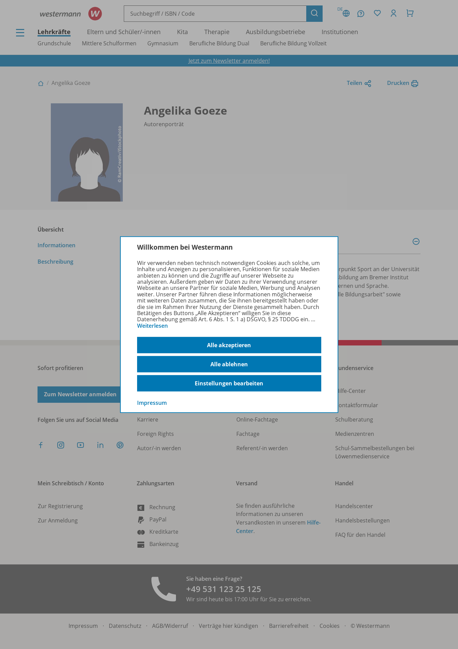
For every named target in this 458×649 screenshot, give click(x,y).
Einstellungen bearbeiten (229, 383)
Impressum (152, 403)
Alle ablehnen (229, 364)
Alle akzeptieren (229, 345)
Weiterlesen (152, 325)
